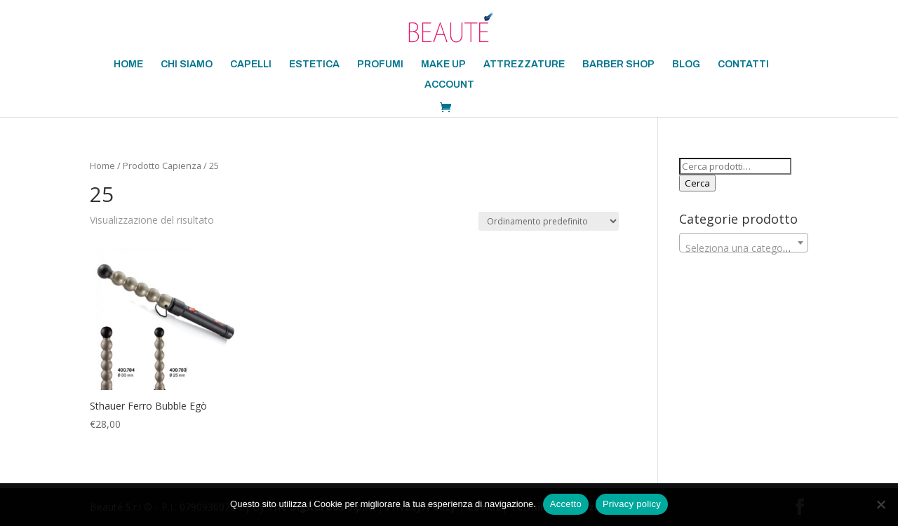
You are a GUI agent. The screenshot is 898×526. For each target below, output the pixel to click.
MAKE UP (443, 64)
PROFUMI (380, 64)
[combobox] (743, 242)
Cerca (697, 183)
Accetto (566, 504)
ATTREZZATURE (524, 64)
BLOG (686, 64)
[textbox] (743, 248)
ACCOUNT (449, 85)
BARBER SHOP (618, 64)
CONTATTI (743, 64)
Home (102, 165)
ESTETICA (314, 64)
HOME (128, 64)
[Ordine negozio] (548, 221)
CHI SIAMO (187, 64)
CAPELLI (251, 64)
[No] (880, 504)
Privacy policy (632, 504)
